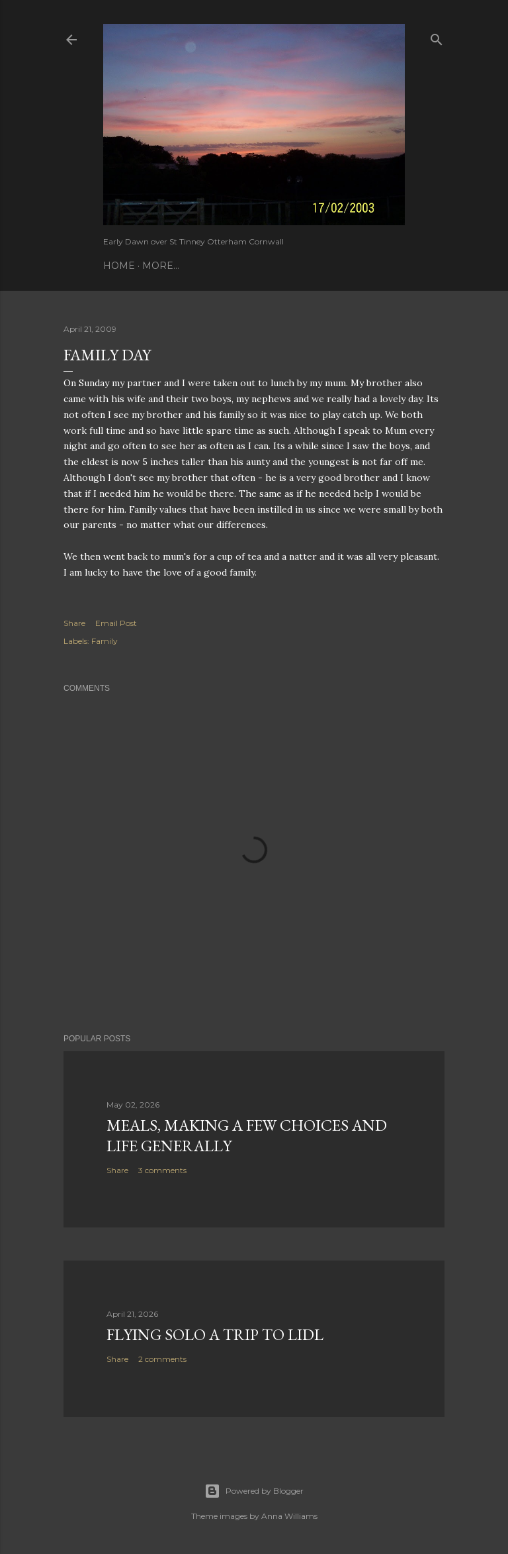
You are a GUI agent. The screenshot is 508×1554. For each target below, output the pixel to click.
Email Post (116, 623)
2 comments (162, 1359)
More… (160, 266)
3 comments (162, 1170)
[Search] (436, 37)
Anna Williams (289, 1516)
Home (119, 266)
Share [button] (74, 623)
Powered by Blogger (254, 1491)
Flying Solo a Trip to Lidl (214, 1334)
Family (104, 641)
